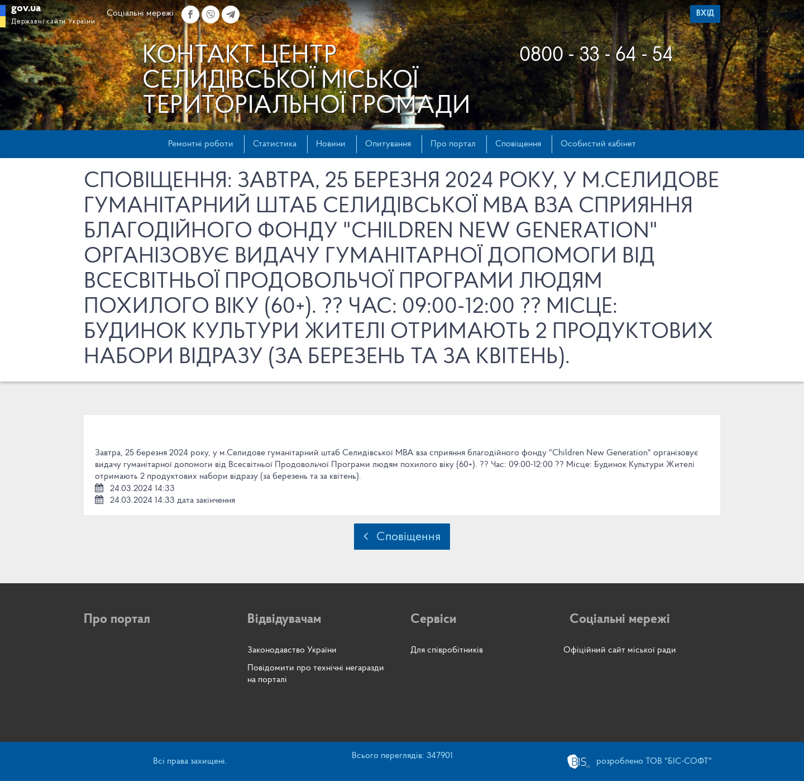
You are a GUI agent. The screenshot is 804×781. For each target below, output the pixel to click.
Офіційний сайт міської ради (619, 650)
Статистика (274, 144)
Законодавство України (292, 650)
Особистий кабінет (598, 144)
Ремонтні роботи (200, 144)
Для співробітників (446, 650)
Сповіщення (518, 144)
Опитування (388, 144)
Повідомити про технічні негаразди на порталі (315, 674)
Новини (331, 144)
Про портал (453, 144)
